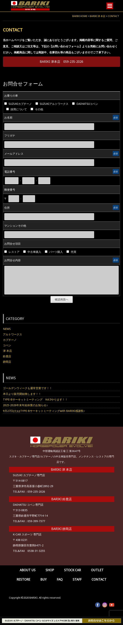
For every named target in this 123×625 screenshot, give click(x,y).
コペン (7, 345)
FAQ (60, 579)
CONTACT (99, 579)
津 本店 (7, 351)
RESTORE (23, 579)
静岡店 (7, 362)
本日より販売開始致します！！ (22, 394)
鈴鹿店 (7, 356)
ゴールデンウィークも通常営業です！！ (27, 388)
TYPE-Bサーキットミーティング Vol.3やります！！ (35, 399)
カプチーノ (10, 340)
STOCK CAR (72, 570)
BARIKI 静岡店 (61, 529)
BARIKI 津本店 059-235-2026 (61, 61)
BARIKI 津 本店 (61, 469)
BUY (43, 579)
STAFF (77, 579)
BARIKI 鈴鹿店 (61, 499)
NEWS (7, 329)
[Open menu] (109, 6)
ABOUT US (27, 570)
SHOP (50, 570)
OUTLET (97, 570)
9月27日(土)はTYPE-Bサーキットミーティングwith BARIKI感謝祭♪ (44, 411)
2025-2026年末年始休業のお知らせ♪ (25, 405)
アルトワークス (12, 334)
